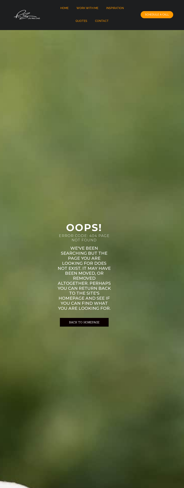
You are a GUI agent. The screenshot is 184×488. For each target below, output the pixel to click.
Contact (102, 21)
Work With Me (87, 8)
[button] (157, 14)
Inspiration (115, 8)
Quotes (81, 21)
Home (64, 8)
